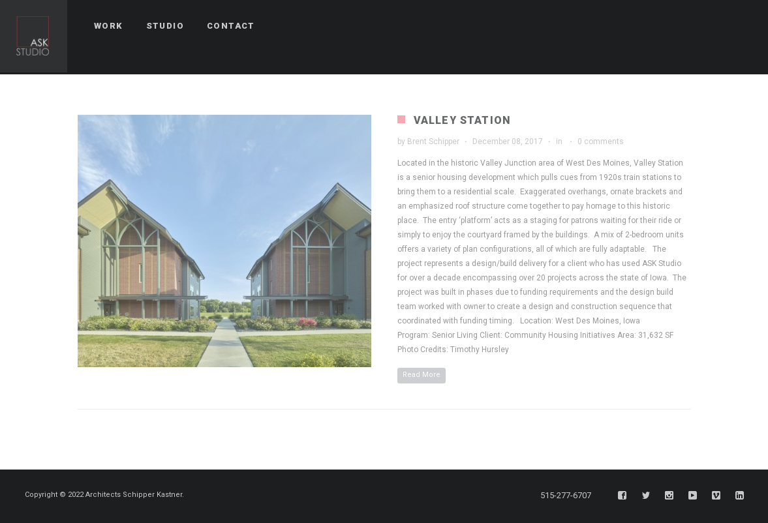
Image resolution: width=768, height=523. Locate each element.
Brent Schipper (433, 141)
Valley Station (463, 120)
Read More (421, 374)
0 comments (600, 141)
